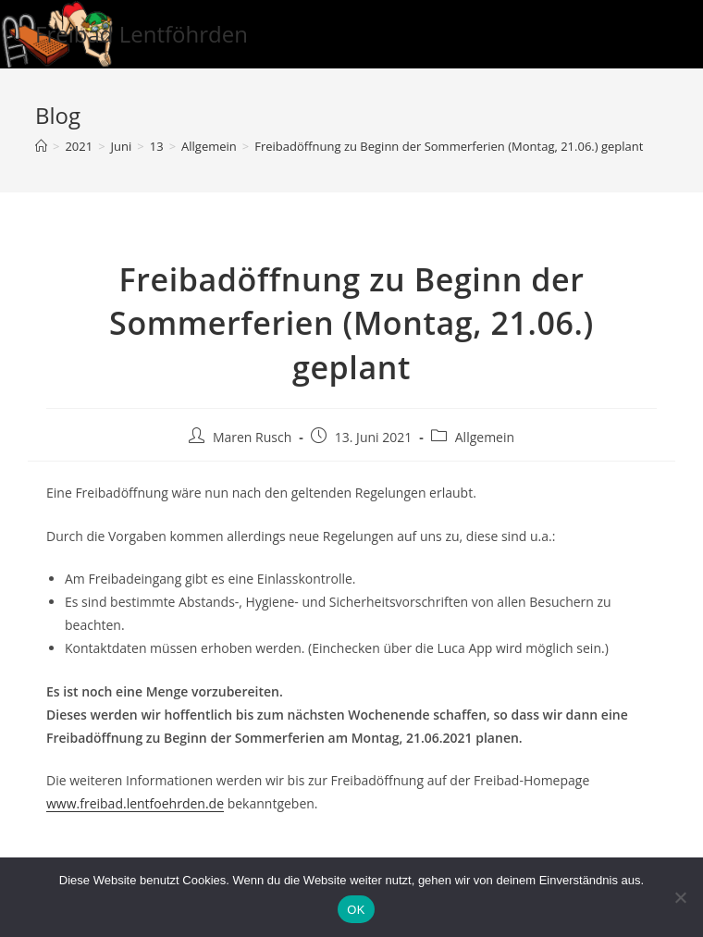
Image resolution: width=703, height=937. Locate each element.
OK (355, 910)
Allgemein (484, 437)
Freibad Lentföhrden (141, 33)
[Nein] (680, 897)
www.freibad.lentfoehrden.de (135, 803)
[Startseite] (41, 146)
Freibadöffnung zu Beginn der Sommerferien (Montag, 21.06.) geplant (448, 146)
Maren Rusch (252, 437)
